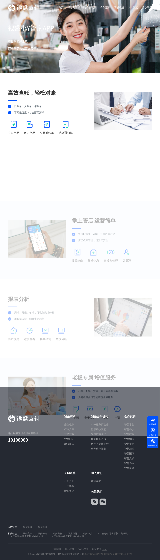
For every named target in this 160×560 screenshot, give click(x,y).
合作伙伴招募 (98, 448)
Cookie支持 (83, 549)
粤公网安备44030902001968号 (118, 554)
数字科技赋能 (98, 429)
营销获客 (69, 434)
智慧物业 (129, 439)
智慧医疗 (129, 453)
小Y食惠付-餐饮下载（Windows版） (69, 536)
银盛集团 (27, 527)
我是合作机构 (88, 7)
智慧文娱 (129, 458)
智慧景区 (129, 444)
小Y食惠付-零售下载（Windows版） (28, 536)
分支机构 (69, 486)
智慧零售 (129, 424)
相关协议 (87, 533)
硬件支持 (27, 533)
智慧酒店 (129, 463)
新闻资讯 (69, 490)
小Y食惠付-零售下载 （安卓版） (113, 533)
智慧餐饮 (129, 429)
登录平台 (147, 7)
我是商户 (73, 7)
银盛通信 (42, 527)
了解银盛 (119, 7)
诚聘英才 (96, 481)
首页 (61, 7)
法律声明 (57, 549)
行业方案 (69, 429)
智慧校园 (129, 434)
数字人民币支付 (100, 444)
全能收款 (69, 424)
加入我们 (133, 7)
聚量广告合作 (98, 434)
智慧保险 (129, 468)
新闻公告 (42, 533)
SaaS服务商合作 (100, 424)
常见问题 (72, 533)
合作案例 (105, 7)
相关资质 (57, 533)
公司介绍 (69, 481)
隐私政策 (69, 549)
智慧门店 (69, 439)
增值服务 (69, 444)
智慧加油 (129, 448)
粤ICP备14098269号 (94, 554)
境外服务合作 (98, 439)
